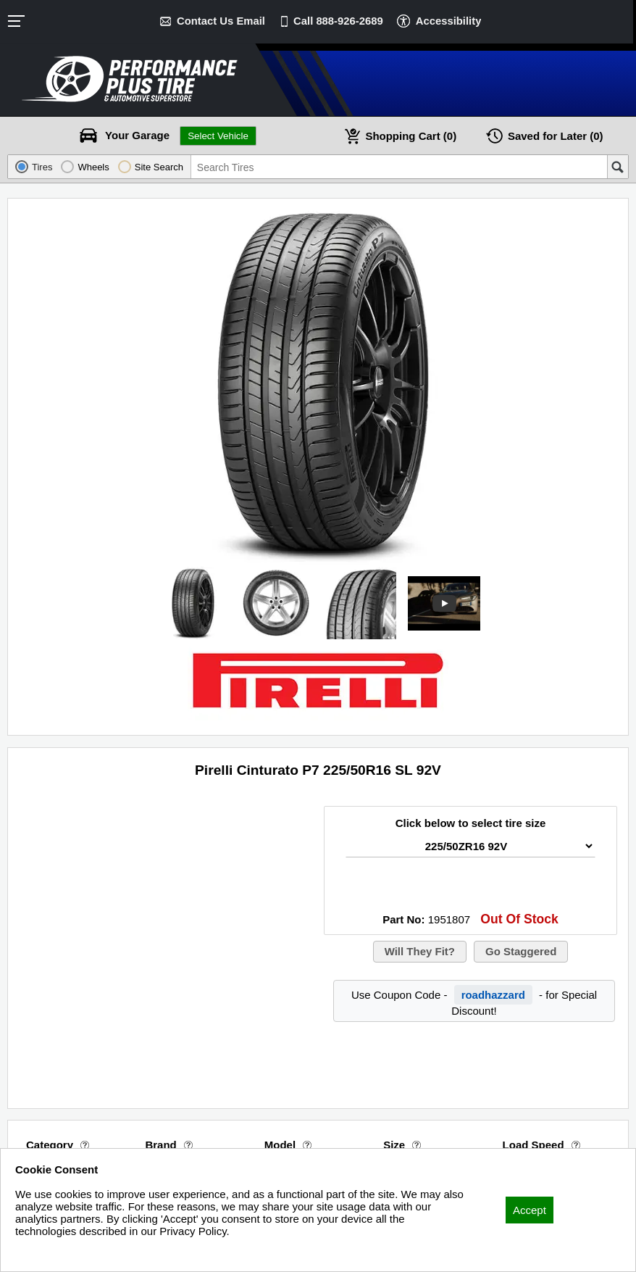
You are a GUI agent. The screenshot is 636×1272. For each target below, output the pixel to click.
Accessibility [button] (450, 20)
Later (555, 136)
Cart (410, 136)
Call (338, 20)
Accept (529, 1210)
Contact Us (219, 20)
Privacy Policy (49, 1250)
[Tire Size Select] (470, 846)
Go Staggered (520, 951)
